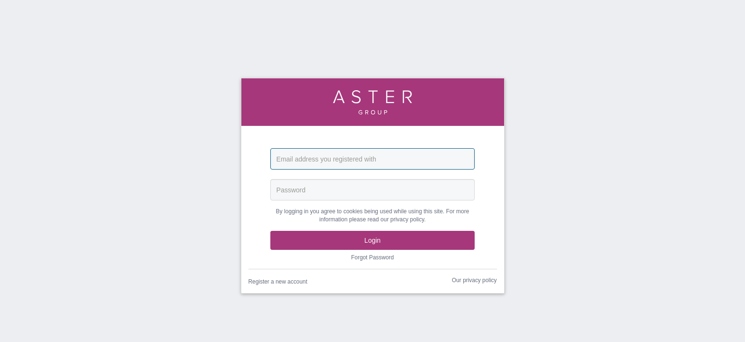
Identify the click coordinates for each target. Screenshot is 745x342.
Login (372, 240)
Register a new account (277, 281)
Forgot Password (372, 257)
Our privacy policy (474, 280)
